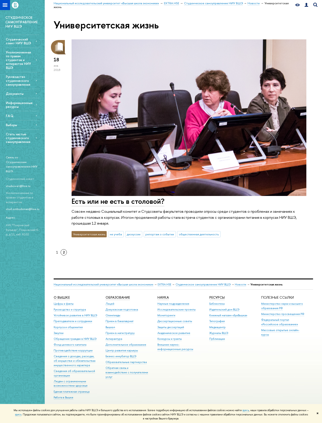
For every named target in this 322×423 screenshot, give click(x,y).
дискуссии (133, 234)
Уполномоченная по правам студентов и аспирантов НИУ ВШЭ (18, 60)
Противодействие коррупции (73, 350)
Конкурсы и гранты (169, 339)
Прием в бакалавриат (119, 321)
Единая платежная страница (71, 391)
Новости (240, 284)
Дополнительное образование (126, 344)
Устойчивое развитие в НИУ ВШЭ (75, 315)
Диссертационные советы (174, 321)
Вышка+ (110, 327)
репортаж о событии (159, 234)
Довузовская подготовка (122, 309)
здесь (245, 410)
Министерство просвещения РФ (282, 314)
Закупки (59, 333)
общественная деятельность (199, 234)
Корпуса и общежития (68, 327)
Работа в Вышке (63, 397)
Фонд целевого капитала (70, 344)
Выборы (11, 125)
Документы (14, 93)
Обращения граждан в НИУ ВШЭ (75, 339)
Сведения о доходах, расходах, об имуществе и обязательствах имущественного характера (74, 360)
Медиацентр (217, 327)
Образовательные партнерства (126, 362)
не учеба (116, 234)
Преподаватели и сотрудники (73, 321)
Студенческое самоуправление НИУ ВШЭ (203, 284)
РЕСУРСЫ (217, 297)
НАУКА (163, 297)
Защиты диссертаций (170, 327)
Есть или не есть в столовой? (118, 201)
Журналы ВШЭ (218, 333)
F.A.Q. (10, 116)
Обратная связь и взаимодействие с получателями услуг (127, 372)
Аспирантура (114, 339)
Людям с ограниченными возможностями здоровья (70, 383)
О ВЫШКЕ (62, 297)
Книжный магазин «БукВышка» (228, 315)
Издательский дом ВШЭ (224, 309)
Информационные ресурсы (19, 105)
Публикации (217, 339)
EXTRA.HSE (164, 284)
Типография (217, 321)
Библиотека (217, 304)
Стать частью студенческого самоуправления (18, 138)
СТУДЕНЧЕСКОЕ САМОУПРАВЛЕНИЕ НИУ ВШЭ (21, 22)
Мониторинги (166, 315)
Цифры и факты (64, 304)
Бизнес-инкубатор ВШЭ (121, 356)
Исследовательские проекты (176, 309)
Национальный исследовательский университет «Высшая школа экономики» (103, 284)
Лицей (110, 304)
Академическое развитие (173, 333)
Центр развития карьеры (122, 350)
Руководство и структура (70, 309)
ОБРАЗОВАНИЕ (118, 297)
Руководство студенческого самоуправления (18, 80)
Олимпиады (113, 315)
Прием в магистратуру (120, 333)
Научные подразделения (173, 304)
